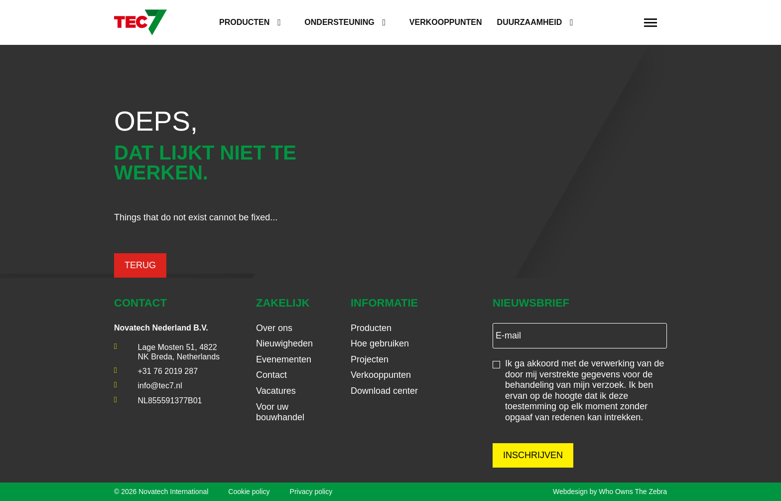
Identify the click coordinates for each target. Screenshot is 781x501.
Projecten (370, 359)
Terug (140, 265)
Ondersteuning (339, 22)
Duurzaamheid (529, 22)
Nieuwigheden (284, 343)
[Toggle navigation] (650, 22)
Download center (384, 391)
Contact (271, 375)
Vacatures (276, 391)
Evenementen (283, 359)
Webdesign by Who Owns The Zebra (610, 492)
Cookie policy (248, 492)
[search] (624, 22)
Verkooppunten (445, 22)
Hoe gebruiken (380, 343)
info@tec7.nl (160, 385)
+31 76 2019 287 (168, 371)
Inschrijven (533, 455)
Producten (244, 22)
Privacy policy (311, 492)
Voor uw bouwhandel (280, 412)
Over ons (274, 328)
